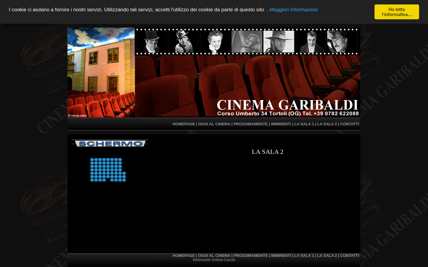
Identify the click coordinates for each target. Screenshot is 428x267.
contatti (349, 124)
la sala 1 (304, 124)
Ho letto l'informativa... (397, 12)
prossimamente (251, 124)
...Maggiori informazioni (291, 9)
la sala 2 (327, 124)
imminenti (281, 124)
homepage (184, 124)
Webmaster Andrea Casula (214, 260)
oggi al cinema (214, 124)
